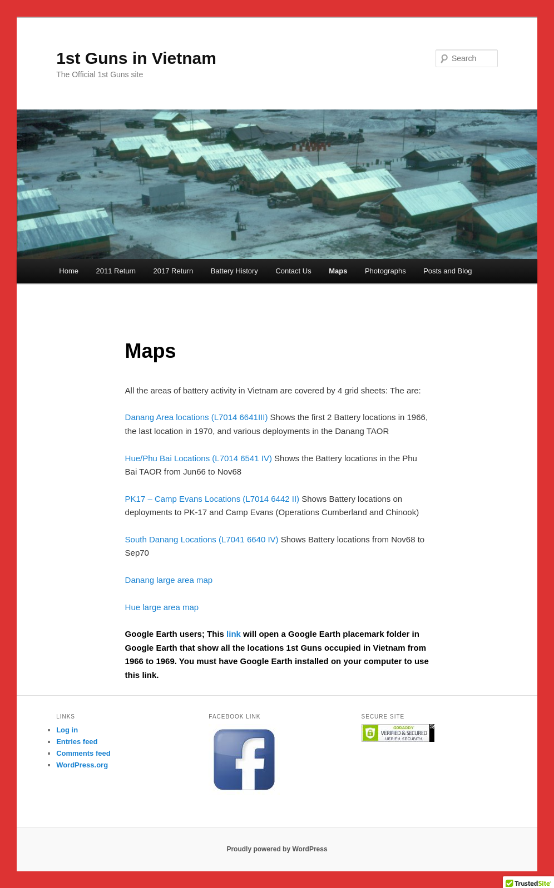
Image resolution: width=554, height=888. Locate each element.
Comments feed (83, 753)
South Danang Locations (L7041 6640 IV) (202, 539)
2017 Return (174, 271)
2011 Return (116, 271)
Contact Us (293, 271)
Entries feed (76, 741)
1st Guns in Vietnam (136, 58)
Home (68, 271)
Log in (67, 730)
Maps (338, 271)
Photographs (385, 271)
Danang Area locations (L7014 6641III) (196, 417)
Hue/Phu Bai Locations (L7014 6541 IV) (198, 458)
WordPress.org (82, 765)
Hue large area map (162, 607)
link (234, 633)
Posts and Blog (447, 271)
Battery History (234, 271)
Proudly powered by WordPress (276, 849)
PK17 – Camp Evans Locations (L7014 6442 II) (212, 498)
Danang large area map (169, 580)
